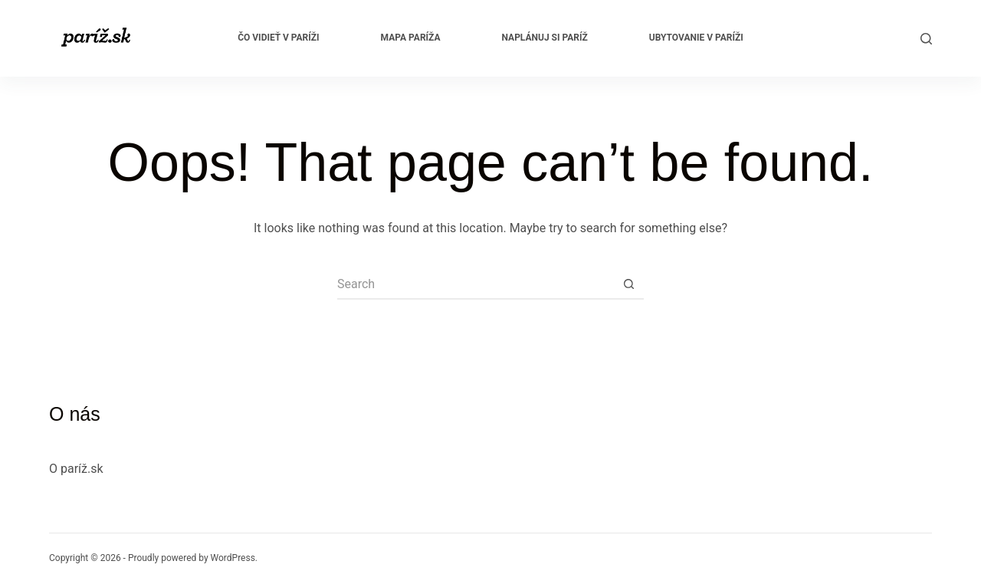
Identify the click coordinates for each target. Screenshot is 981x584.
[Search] (926, 38)
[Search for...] (475, 284)
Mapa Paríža (411, 37)
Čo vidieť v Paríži (278, 37)
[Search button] (628, 284)
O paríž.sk (76, 468)
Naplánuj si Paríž (545, 37)
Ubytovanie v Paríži (696, 37)
